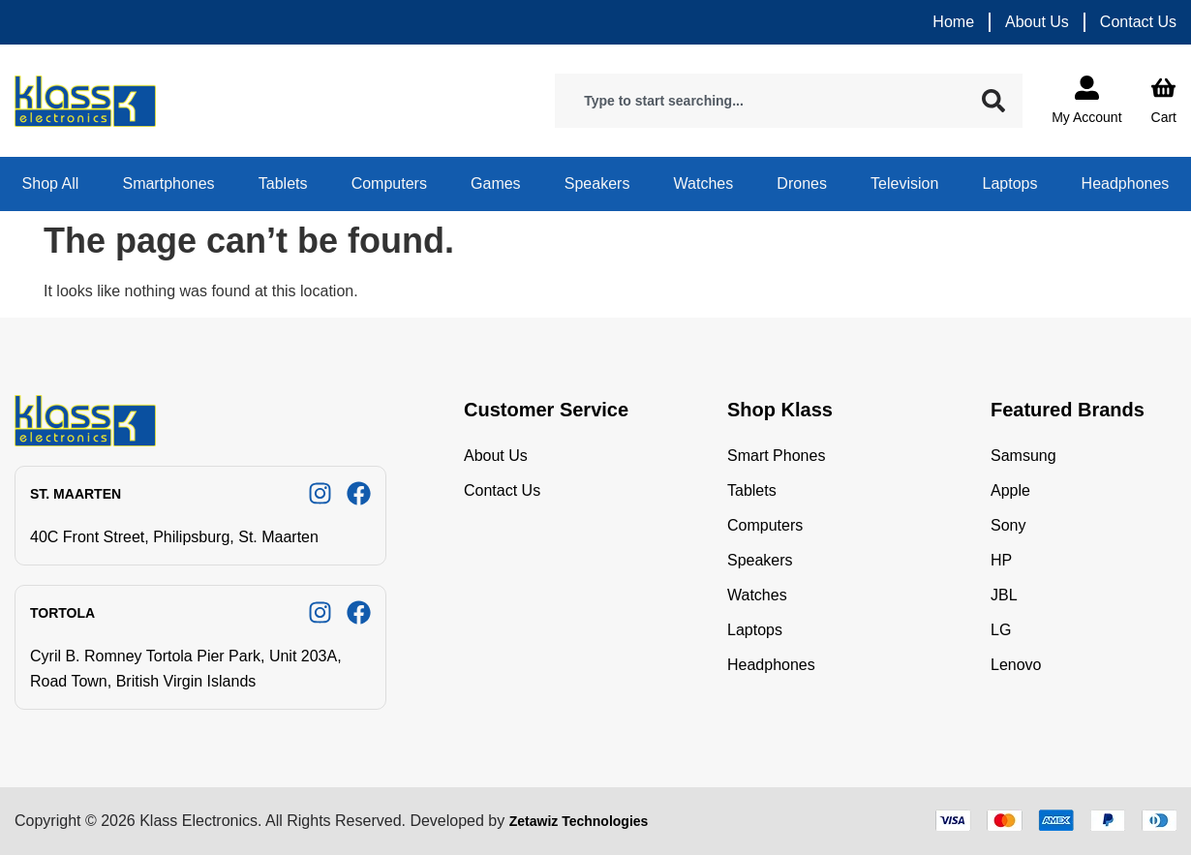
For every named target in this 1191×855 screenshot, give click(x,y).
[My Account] (1087, 88)
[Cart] (1163, 88)
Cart (1163, 117)
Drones (802, 183)
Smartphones (168, 183)
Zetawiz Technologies (579, 821)
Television (904, 183)
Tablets (283, 183)
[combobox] (763, 101)
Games (496, 183)
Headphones (1126, 183)
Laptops (1010, 183)
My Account (1086, 117)
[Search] (997, 101)
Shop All (50, 183)
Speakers (597, 183)
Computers (389, 183)
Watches (704, 183)
